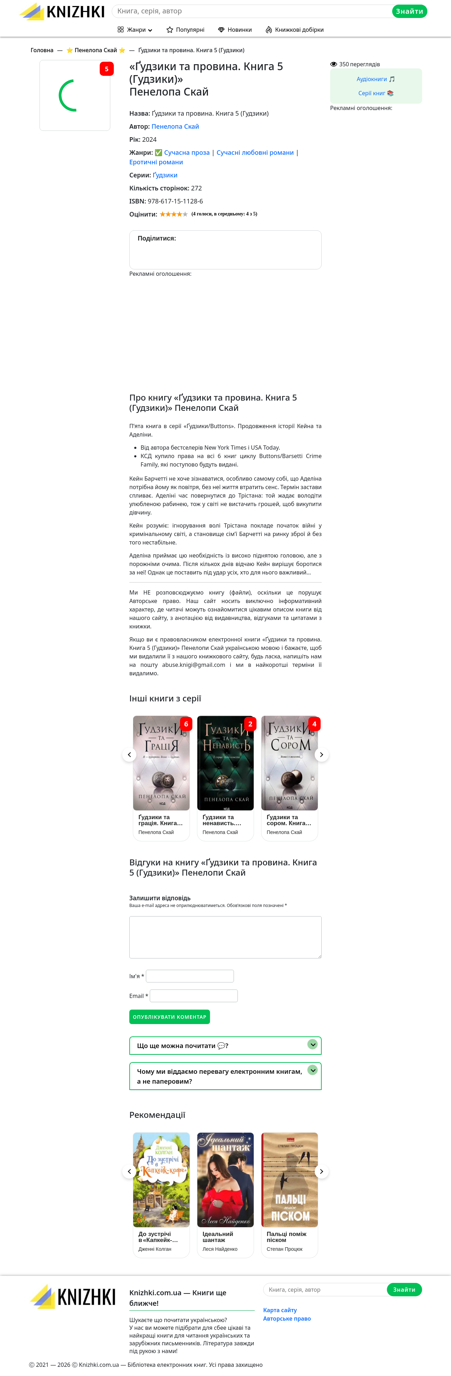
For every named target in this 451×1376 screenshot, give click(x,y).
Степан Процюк (284, 1249)
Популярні (190, 30)
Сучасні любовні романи (255, 152)
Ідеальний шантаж (218, 1237)
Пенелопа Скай (175, 126)
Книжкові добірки (299, 30)
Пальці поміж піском (287, 1237)
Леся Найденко (220, 1249)
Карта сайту (280, 1310)
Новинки (240, 30)
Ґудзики (165, 175)
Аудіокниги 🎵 (376, 79)
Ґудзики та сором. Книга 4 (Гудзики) (288, 820)
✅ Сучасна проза (182, 152)
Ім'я (136, 976)
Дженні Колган (154, 1249)
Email (138, 996)
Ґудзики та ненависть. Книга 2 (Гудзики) (219, 820)
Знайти (410, 11)
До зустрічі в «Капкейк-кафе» (155, 1237)
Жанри (136, 30)
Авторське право (287, 1318)
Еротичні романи (156, 162)
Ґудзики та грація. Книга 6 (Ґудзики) (160, 820)
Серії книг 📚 (376, 93)
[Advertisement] (225, 327)
